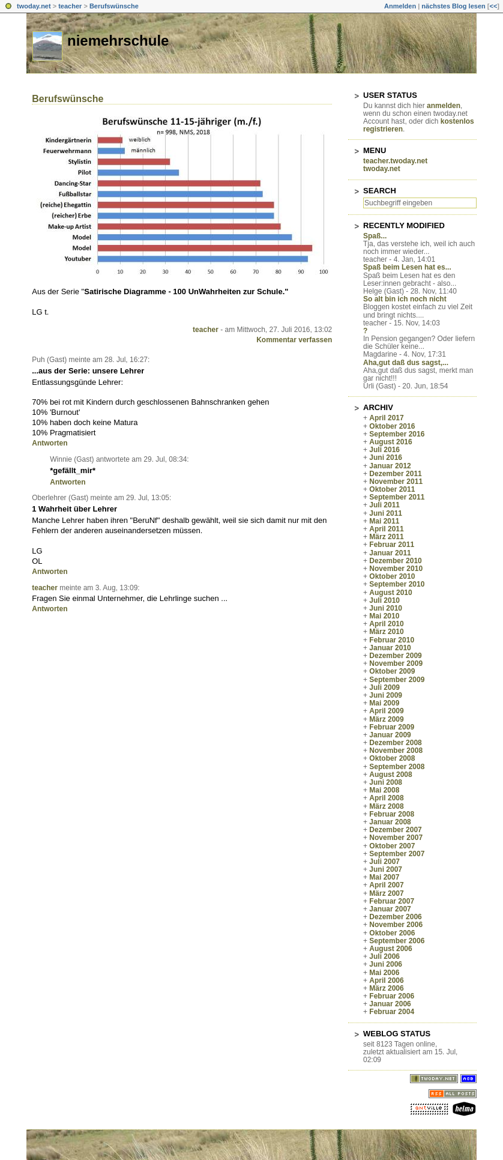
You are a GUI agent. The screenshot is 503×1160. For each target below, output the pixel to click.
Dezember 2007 (395, 830)
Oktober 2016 (392, 426)
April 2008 (386, 798)
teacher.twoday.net (395, 161)
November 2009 (396, 663)
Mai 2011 (384, 521)
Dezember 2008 (395, 743)
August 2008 (390, 774)
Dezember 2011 (395, 474)
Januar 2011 (390, 553)
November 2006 (396, 924)
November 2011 (396, 481)
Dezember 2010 (395, 561)
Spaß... (375, 236)
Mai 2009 (384, 703)
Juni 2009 (385, 695)
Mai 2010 (384, 616)
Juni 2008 (385, 782)
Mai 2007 (384, 877)
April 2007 (386, 885)
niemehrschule (118, 40)
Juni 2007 (385, 869)
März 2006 (386, 988)
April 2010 (386, 624)
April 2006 (386, 980)
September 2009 (396, 679)
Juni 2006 (385, 964)
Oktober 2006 (392, 933)
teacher (70, 6)
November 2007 (396, 837)
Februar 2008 (391, 814)
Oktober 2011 (392, 489)
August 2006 (390, 948)
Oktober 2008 (392, 758)
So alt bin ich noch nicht (405, 299)
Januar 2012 (390, 466)
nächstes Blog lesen (453, 6)
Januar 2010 (390, 648)
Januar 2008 (390, 822)
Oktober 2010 (392, 576)
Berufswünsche (114, 6)
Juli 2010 (384, 600)
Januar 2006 (390, 1004)
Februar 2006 (391, 996)
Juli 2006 (384, 956)
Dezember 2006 (395, 917)
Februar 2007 (391, 901)
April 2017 (386, 418)
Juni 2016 (385, 457)
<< (493, 6)
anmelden (443, 105)
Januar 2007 (390, 909)
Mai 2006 (384, 972)
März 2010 (386, 631)
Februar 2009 (391, 727)
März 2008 (386, 806)
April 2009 (386, 711)
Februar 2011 (391, 544)
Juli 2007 (384, 861)
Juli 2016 (384, 450)
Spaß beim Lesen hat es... (407, 267)
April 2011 (386, 529)
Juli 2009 (384, 687)
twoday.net (34, 6)
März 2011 (386, 537)
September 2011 (396, 497)
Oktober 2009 (392, 671)
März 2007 (386, 893)
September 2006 (396, 941)
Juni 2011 (385, 513)
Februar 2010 (391, 640)
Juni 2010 (385, 608)
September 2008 (396, 767)
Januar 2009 (390, 735)
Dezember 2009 (395, 655)
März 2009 (386, 719)
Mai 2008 (384, 790)
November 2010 (396, 568)
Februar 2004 (391, 1011)
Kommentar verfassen (294, 340)
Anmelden (400, 6)
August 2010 (390, 592)
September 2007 (396, 854)
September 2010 (396, 584)
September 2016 (396, 434)
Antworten (49, 443)
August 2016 (390, 442)
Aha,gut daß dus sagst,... (405, 362)
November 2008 (396, 750)
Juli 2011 (384, 505)
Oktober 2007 (392, 846)
